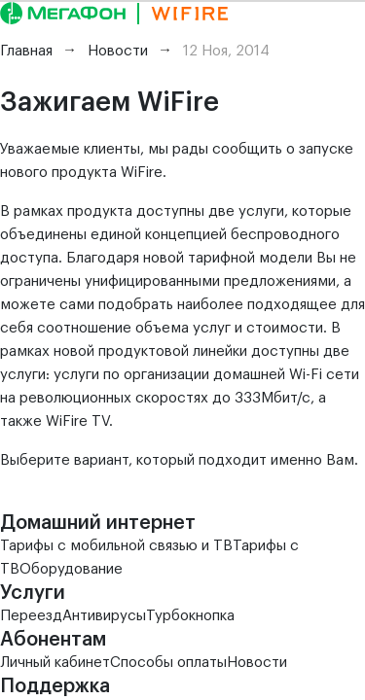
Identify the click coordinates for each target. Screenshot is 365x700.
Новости (257, 662)
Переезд (31, 616)
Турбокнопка (190, 616)
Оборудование (71, 569)
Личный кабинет (55, 662)
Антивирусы (104, 616)
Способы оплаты (168, 662)
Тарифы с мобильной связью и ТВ (116, 546)
